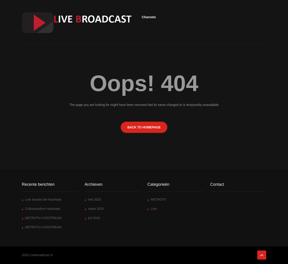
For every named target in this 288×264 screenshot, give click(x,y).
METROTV (158, 199)
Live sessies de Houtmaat (43, 199)
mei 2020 (94, 199)
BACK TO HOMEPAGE (144, 127)
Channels (149, 17)
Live (154, 208)
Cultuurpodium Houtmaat (42, 208)
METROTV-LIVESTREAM (43, 218)
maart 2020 (96, 208)
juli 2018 (94, 218)
